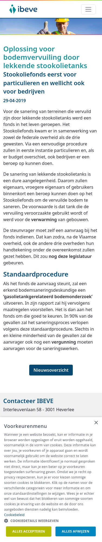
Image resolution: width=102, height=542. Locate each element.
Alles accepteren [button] (28, 531)
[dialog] (51, 479)
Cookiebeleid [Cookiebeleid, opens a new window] (14, 515)
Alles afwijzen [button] (76, 531)
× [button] (96, 423)
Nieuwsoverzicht (51, 370)
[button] (51, 521)
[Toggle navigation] (88, 9)
